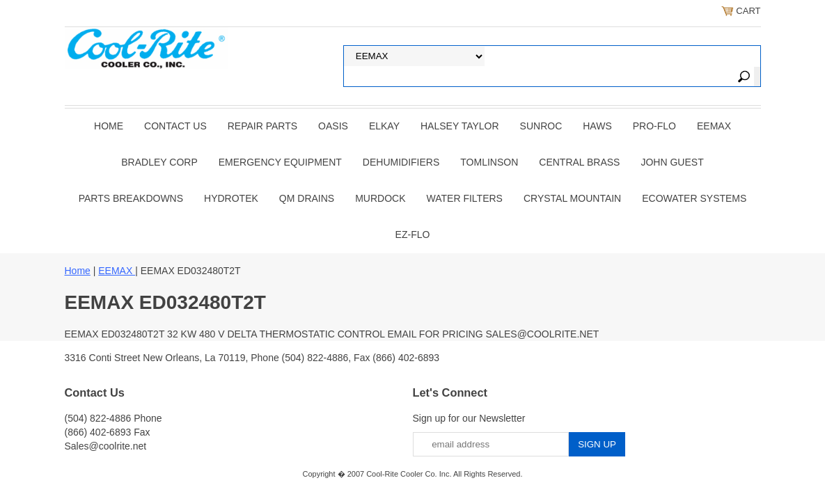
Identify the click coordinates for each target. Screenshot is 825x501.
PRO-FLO (654, 126)
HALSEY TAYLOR (460, 126)
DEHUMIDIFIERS (401, 162)
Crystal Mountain (572, 198)
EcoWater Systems (694, 198)
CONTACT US (175, 126)
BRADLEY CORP (159, 162)
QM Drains (306, 198)
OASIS (333, 126)
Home (108, 126)
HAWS (597, 126)
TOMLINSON (489, 162)
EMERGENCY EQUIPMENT (280, 162)
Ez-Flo (412, 234)
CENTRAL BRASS (579, 162)
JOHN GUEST (672, 162)
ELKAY (384, 126)
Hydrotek (231, 198)
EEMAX (714, 126)
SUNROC (541, 126)
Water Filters (465, 198)
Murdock (380, 198)
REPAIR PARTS (262, 126)
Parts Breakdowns (131, 198)
